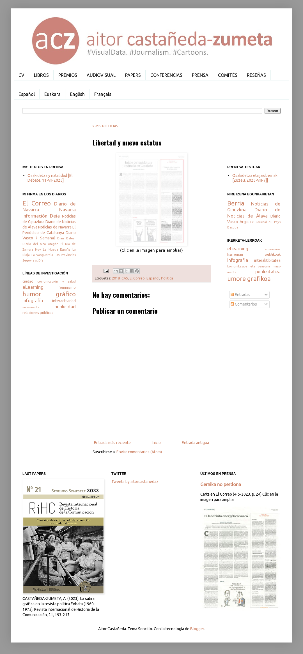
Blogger (197, 629)
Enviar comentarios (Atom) (139, 452)
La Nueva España (56, 249)
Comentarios (244, 304)
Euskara (52, 94)
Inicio (156, 442)
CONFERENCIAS (166, 75)
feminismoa (272, 249)
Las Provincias (65, 254)
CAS (124, 278)
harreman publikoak (254, 254)
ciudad (27, 281)
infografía (32, 300)
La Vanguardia (42, 254)
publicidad (65, 306)
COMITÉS (227, 75)
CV (21, 75)
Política (167, 278)
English (77, 94)
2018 (116, 278)
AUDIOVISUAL (101, 75)
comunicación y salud (56, 281)
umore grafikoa (249, 278)
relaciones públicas (37, 313)
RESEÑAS (256, 75)
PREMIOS (67, 75)
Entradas (240, 294)
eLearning (32, 287)
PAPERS (133, 75)
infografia (237, 260)
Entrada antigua (195, 442)
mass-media (30, 307)
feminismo (67, 287)
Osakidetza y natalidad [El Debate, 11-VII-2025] (50, 177)
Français (102, 94)
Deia (55, 215)
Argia (244, 221)
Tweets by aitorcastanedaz (135, 481)
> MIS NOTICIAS (105, 126)
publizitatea (268, 271)
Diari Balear (66, 238)
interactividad (64, 301)
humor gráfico (49, 293)
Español (27, 94)
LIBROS (41, 75)
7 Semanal (45, 238)
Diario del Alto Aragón (40, 244)
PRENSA (200, 75)
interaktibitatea (267, 260)
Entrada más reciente (112, 442)
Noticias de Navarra (54, 227)
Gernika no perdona (220, 484)
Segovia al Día (32, 260)
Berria (235, 203)
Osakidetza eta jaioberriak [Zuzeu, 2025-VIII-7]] (254, 177)
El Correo (137, 278)
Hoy (38, 249)
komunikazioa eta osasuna (248, 266)
